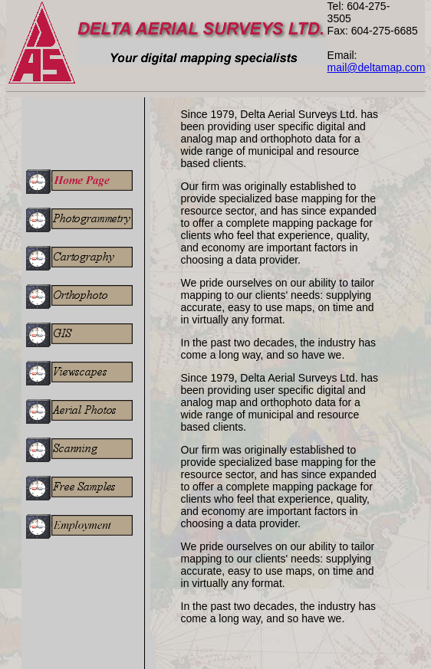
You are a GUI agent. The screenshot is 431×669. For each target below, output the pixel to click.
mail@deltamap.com (376, 67)
